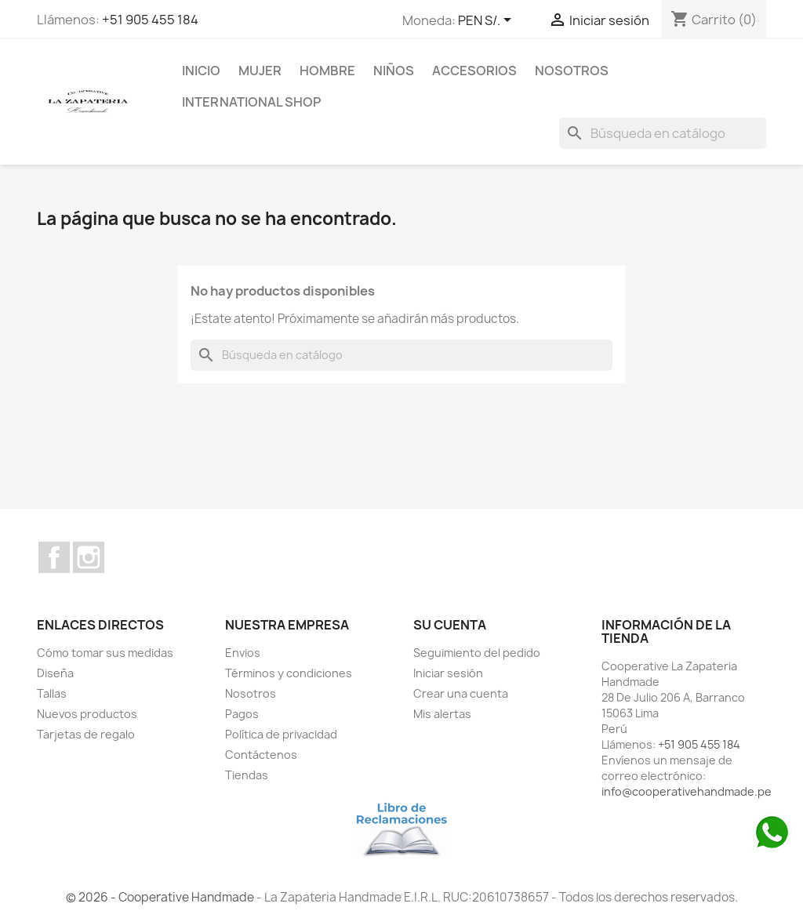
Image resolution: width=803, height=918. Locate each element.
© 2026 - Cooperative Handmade (161, 897)
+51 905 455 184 (150, 19)
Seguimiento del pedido (476, 652)
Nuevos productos (87, 713)
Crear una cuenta (460, 693)
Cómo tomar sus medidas (105, 652)
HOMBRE (327, 70)
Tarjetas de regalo (86, 734)
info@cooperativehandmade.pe (686, 791)
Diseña (55, 673)
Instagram (88, 557)
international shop (251, 102)
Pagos (242, 713)
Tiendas (246, 774)
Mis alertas (442, 713)
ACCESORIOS (474, 70)
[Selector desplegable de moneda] (487, 21)
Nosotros (572, 70)
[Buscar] (662, 133)
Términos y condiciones (288, 673)
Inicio (201, 70)
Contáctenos (261, 754)
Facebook (54, 557)
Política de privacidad (281, 734)
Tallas (52, 693)
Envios (242, 652)
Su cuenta (449, 624)
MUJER (260, 70)
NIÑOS (393, 70)
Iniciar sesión (448, 673)
